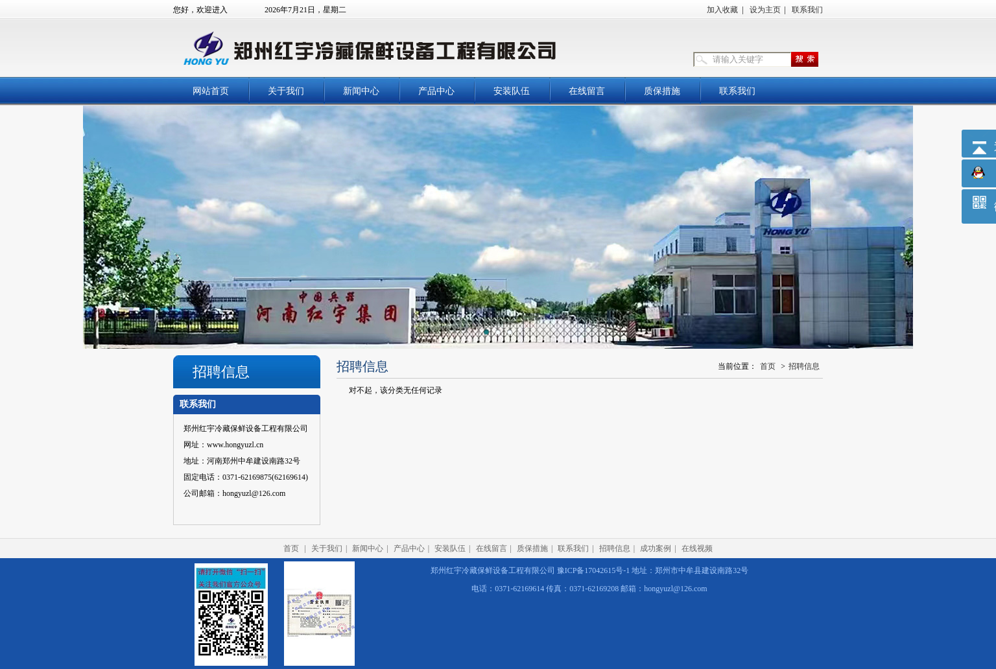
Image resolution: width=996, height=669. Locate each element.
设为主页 (765, 9)
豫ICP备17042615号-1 (593, 570)
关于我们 (286, 91)
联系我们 (807, 9)
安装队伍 (511, 91)
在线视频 (697, 548)
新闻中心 (361, 91)
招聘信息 (804, 366)
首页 (768, 366)
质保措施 (662, 91)
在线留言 (587, 91)
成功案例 (655, 548)
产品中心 (436, 91)
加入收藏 (722, 9)
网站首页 (211, 91)
